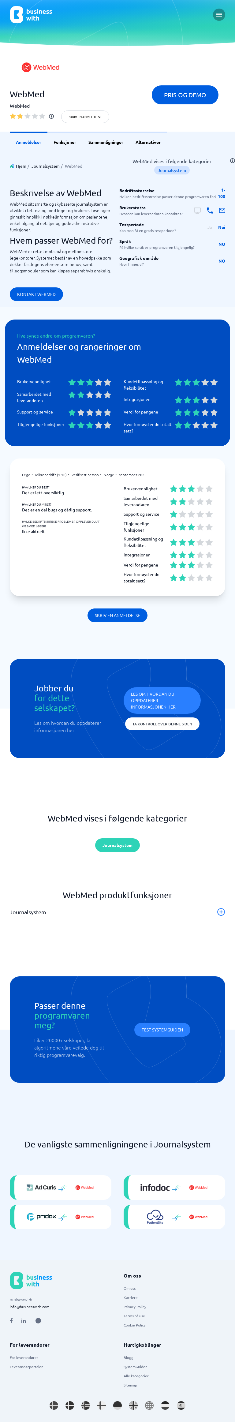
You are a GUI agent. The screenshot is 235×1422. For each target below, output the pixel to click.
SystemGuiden (135, 1366)
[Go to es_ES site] (181, 1405)
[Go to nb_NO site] (85, 1405)
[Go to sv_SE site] (54, 1405)
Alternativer (148, 142)
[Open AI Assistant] (38, 1320)
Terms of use (134, 1315)
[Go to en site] (149, 1405)
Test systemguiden (162, 1029)
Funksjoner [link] (65, 142)
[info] (51, 116)
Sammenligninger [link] (105, 142)
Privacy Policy (135, 1306)
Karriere (131, 1297)
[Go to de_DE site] (117, 1405)
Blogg (128, 1357)
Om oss (130, 1288)
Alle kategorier (136, 1375)
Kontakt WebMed (36, 294)
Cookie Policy (135, 1325)
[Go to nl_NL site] (165, 1405)
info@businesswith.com (29, 1306)
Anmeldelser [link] (28, 142)
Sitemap (130, 1385)
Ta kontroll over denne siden (162, 723)
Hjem (21, 166)
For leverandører (24, 1357)
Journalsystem (46, 166)
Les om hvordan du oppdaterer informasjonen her (153, 700)
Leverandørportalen (26, 1366)
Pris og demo (185, 95)
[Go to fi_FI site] (101, 1405)
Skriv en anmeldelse (85, 116)
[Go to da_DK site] (69, 1405)
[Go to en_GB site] (133, 1405)
